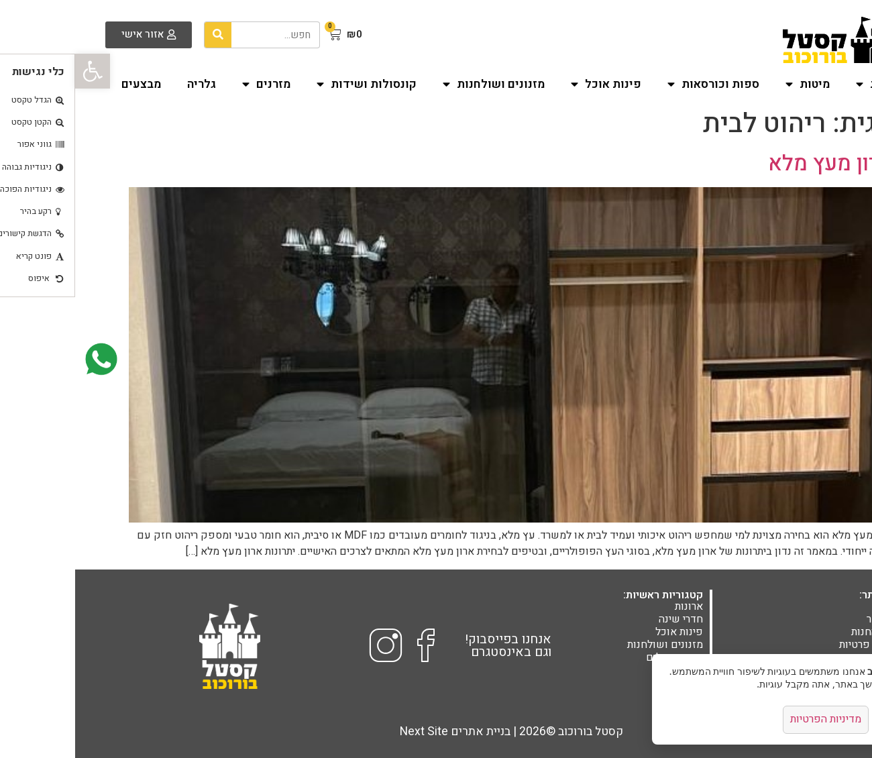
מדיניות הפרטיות (749, 720)
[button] (17, 71)
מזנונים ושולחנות (419, 84)
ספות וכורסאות (638, 84)
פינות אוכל (531, 84)
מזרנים (191, 84)
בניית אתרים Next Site (380, 731)
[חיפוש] (142, 35)
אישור (823, 719)
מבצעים (66, 84)
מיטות (732, 84)
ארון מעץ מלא (755, 163)
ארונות (805, 84)
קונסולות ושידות (291, 84)
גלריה (126, 84)
